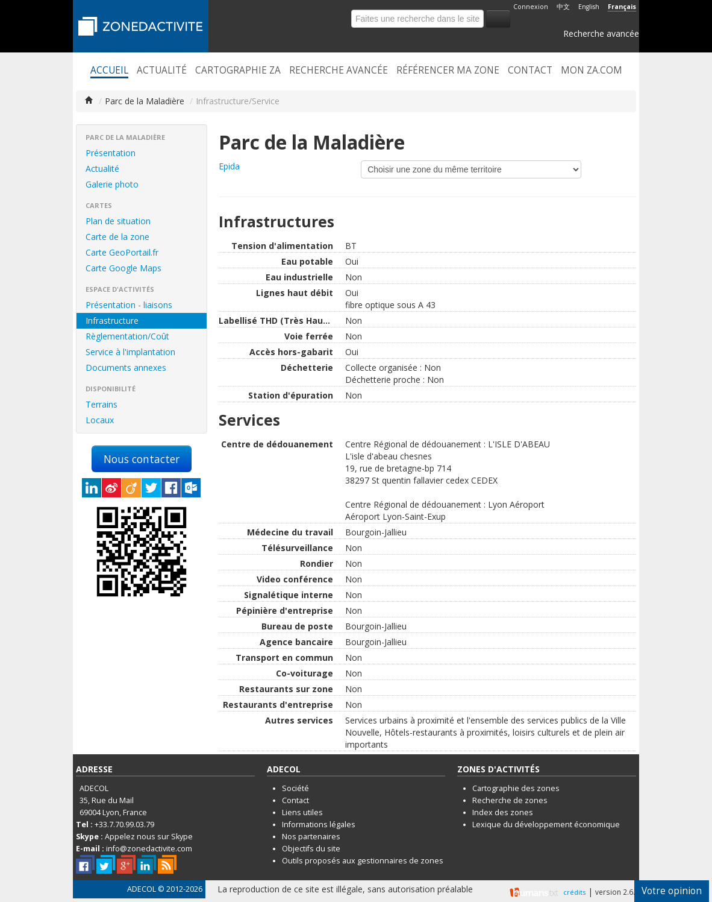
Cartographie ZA (238, 71)
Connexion (530, 6)
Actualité (162, 71)
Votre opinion (672, 891)
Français (622, 6)
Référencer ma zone (447, 71)
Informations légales (318, 824)
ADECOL (141, 889)
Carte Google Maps (123, 268)
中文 (563, 6)
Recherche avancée (601, 33)
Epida (229, 166)
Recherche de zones (510, 800)
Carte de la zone (117, 236)
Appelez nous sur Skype (149, 836)
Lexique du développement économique (546, 824)
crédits (574, 892)
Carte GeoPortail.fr (122, 252)
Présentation (111, 153)
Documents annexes (126, 367)
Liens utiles (302, 812)
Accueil (109, 71)
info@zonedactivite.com (149, 849)
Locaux (100, 420)
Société (295, 788)
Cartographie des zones (516, 788)
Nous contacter (142, 459)
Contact (530, 71)
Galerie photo (112, 184)
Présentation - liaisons (129, 305)
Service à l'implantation (130, 352)
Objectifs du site (311, 849)
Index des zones (502, 812)
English (588, 6)
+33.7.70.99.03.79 (124, 824)
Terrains (101, 404)
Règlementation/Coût (127, 336)
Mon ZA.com (591, 71)
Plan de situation (118, 221)
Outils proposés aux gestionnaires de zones (362, 861)
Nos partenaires (311, 836)
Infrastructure (112, 320)
